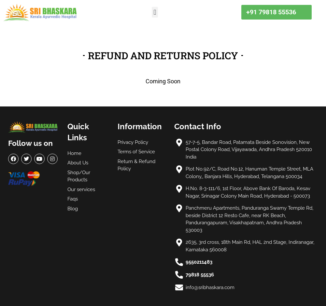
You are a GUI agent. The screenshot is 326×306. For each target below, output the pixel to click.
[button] (155, 12)
